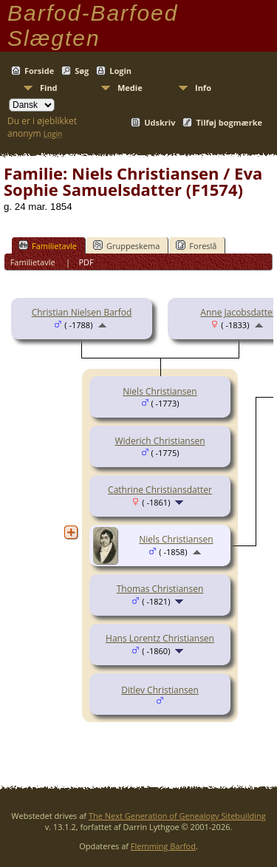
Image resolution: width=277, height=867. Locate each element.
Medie (130, 87)
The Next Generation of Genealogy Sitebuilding (177, 815)
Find (49, 87)
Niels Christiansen (159, 391)
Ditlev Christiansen (160, 690)
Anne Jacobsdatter (238, 312)
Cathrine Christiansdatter (160, 489)
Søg (82, 70)
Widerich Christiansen (159, 441)
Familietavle (47, 245)
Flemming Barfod (163, 845)
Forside (39, 70)
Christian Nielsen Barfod (82, 312)
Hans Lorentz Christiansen (160, 638)
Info (203, 87)
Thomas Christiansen (160, 588)
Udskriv (159, 122)
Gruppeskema (126, 245)
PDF (85, 262)
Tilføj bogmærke (229, 122)
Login (120, 70)
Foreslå (196, 245)
